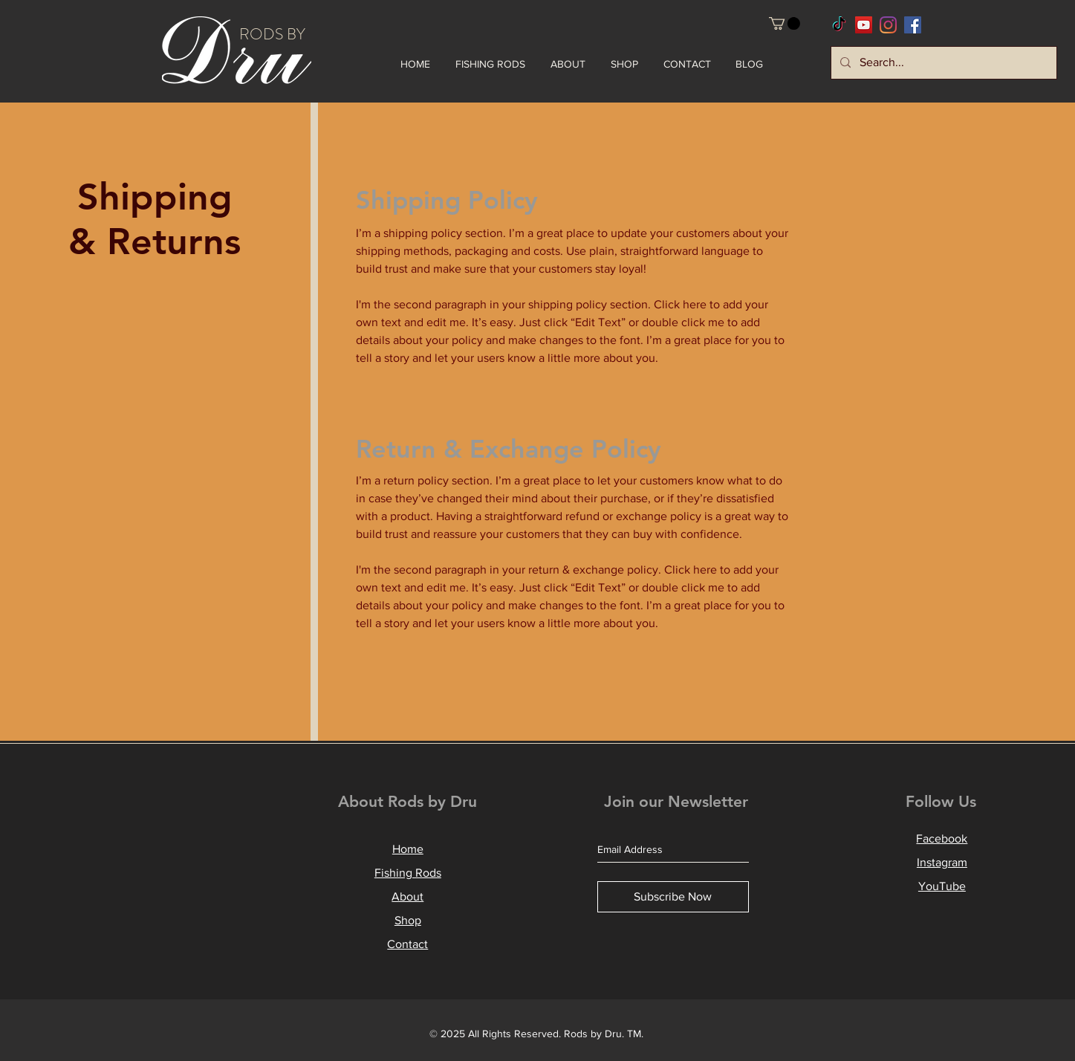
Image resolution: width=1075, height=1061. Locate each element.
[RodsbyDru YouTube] (863, 24)
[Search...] (942, 63)
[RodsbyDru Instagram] (888, 24)
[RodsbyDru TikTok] (839, 24)
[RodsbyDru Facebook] (912, 24)
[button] (784, 23)
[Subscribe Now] (673, 896)
